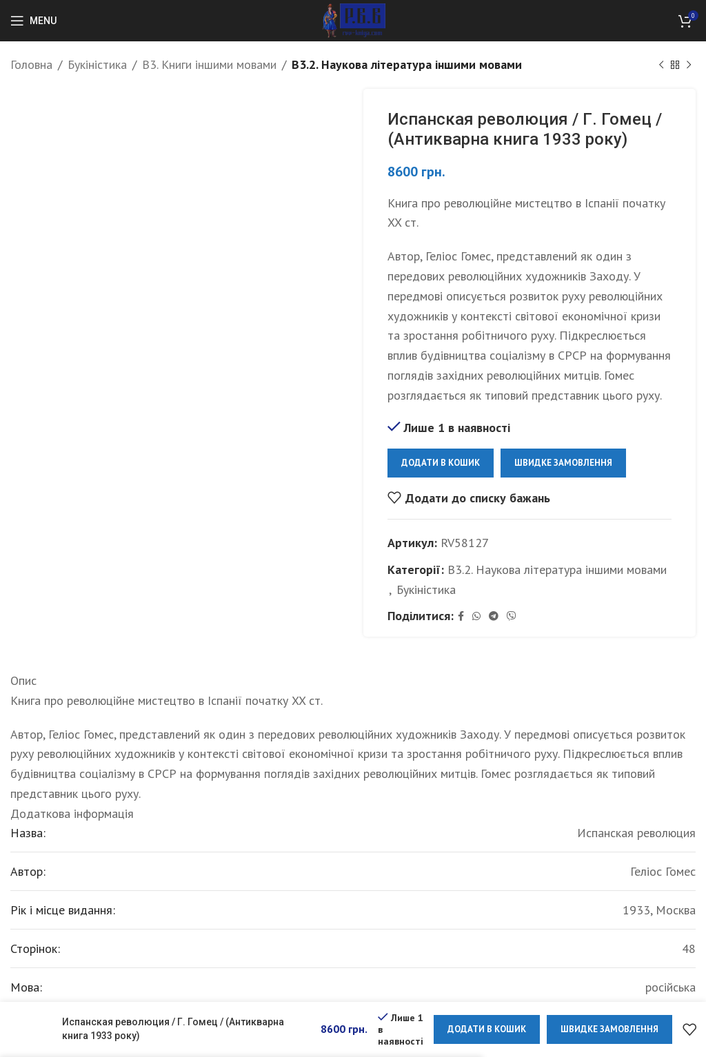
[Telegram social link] (494, 616)
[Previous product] (661, 65)
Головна (31, 64)
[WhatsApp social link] (476, 616)
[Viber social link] (512, 616)
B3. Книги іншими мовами (209, 64)
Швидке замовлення (563, 463)
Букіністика (97, 64)
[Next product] (689, 65)
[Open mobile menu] (33, 20)
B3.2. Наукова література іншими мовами (407, 64)
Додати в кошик (440, 463)
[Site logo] (353, 20)
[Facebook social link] (461, 616)
